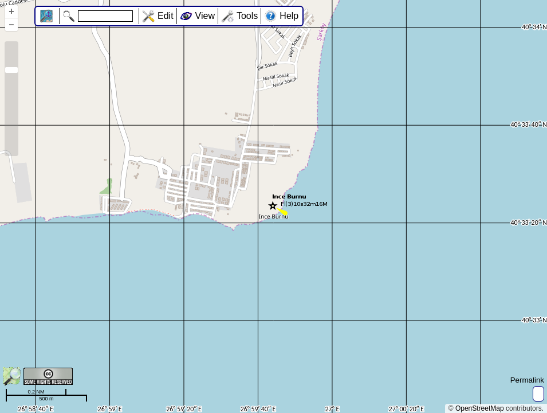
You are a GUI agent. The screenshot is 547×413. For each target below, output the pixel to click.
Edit (166, 16)
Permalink (527, 380)
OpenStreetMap (479, 408)
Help (289, 16)
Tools (247, 16)
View (205, 16)
